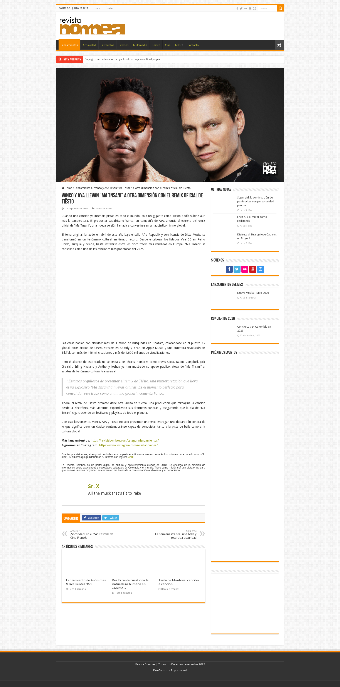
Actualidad (89, 45)
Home (67, 188)
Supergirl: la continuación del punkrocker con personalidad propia (122, 59)
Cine (167, 45)
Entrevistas (107, 45)
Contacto (193, 45)
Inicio (98, 8)
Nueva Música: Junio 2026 (253, 292)
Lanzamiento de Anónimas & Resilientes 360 (86, 582)
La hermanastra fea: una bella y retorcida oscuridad (174, 534)
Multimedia (140, 45)
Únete (109, 8)
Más (177, 45)
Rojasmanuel (179, 670)
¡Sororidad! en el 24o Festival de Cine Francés (92, 534)
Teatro (156, 45)
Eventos (123, 45)
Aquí (131, 457)
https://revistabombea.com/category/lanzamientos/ (125, 440)
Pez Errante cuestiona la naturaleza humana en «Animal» (130, 584)
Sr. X (93, 486)
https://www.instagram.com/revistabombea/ (128, 445)
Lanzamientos (69, 45)
